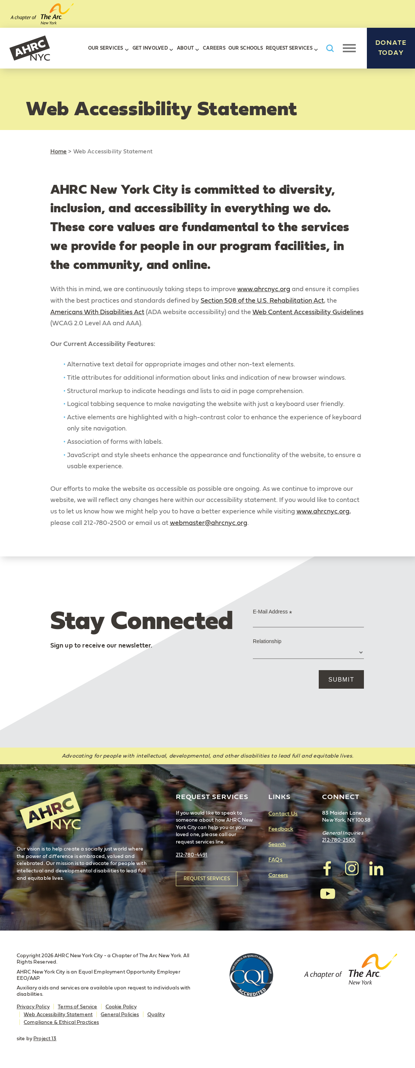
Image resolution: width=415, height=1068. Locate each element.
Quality (156, 1014)
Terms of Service (77, 1006)
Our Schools (245, 48)
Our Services (105, 48)
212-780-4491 (192, 855)
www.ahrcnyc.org (263, 289)
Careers (214, 48)
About (185, 48)
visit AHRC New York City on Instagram (352, 868)
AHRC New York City (29, 48)
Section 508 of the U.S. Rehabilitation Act (262, 300)
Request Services (289, 48)
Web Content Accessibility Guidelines (308, 312)
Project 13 (44, 1038)
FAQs (275, 859)
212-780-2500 (338, 840)
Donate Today (391, 48)
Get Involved (150, 48)
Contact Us (283, 813)
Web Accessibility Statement (58, 1014)
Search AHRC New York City (329, 48)
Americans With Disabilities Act (97, 312)
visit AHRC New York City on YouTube (328, 893)
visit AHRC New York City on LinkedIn (376, 868)
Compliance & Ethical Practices (61, 1022)
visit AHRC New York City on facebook (328, 868)
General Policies (120, 1014)
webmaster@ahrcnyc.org (208, 523)
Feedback (280, 829)
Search (277, 844)
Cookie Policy (121, 1006)
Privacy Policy (33, 1006)
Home (58, 151)
